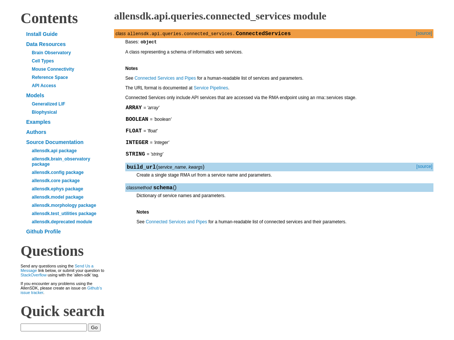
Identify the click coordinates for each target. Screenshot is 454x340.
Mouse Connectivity (53, 69)
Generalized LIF (48, 104)
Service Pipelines (211, 89)
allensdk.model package (57, 197)
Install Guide (42, 34)
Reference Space (50, 77)
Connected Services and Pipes (165, 80)
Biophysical (44, 112)
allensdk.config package (58, 172)
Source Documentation (54, 142)
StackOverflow (34, 275)
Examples (38, 122)
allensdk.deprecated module (62, 221)
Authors (36, 132)
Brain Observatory (51, 52)
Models (35, 95)
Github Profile (43, 232)
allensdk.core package (56, 180)
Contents (49, 18)
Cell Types (43, 61)
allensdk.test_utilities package (64, 213)
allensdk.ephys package (57, 189)
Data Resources (46, 44)
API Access (44, 85)
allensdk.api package (54, 150)
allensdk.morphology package (64, 205)
